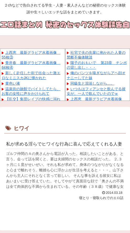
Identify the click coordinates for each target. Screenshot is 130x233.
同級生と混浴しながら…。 (92, 83)
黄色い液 (12, 83)
